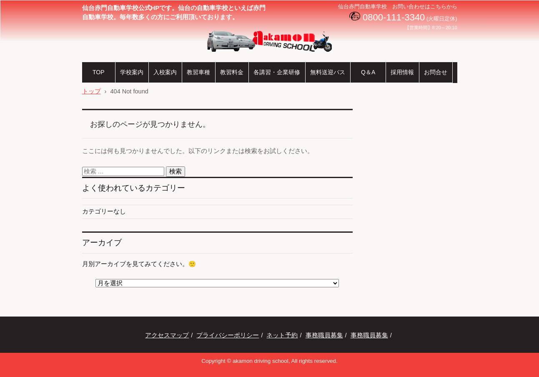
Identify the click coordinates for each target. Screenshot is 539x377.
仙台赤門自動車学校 (244, 58)
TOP (98, 72)
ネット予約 (282, 335)
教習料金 (231, 72)
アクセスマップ (167, 335)
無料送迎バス (327, 72)
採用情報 (402, 72)
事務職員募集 (324, 335)
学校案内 (131, 72)
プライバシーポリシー (227, 335)
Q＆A (368, 72)
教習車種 (198, 72)
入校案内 (165, 72)
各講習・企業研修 (276, 72)
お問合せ (435, 72)
